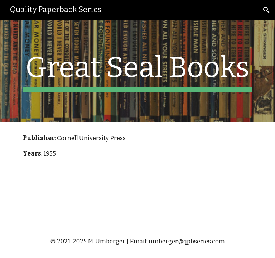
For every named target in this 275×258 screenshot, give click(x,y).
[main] (137, 71)
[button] (266, 10)
